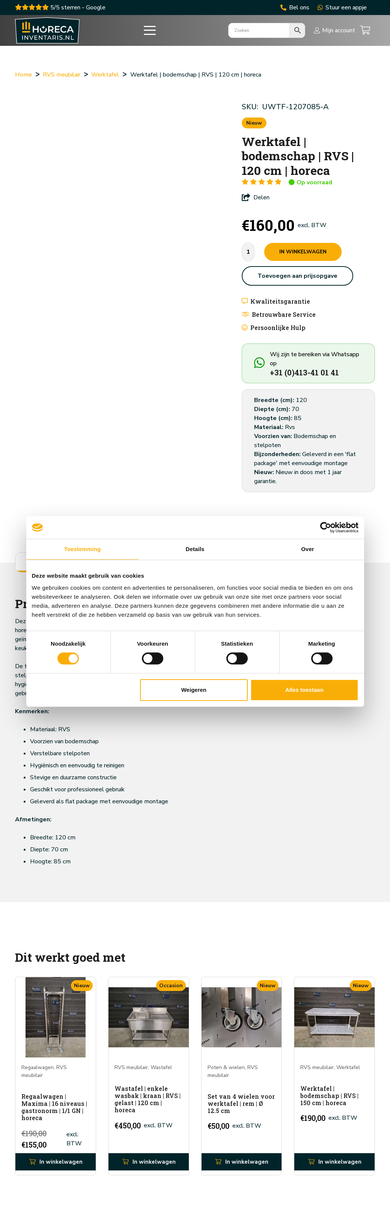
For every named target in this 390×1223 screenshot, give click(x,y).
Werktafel (105, 75)
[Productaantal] (248, 252)
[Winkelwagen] (365, 34)
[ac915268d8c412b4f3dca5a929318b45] (52, 34)
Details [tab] (195, 549)
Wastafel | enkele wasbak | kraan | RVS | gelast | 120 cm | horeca (147, 1099)
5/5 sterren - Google (60, 7)
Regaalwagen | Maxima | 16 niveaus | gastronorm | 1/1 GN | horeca (54, 1107)
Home (23, 75)
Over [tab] (307, 549)
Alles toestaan (304, 690)
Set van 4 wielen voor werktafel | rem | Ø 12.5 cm (241, 1103)
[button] (155, 34)
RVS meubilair (61, 75)
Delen (256, 197)
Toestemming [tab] (82, 549)
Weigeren (193, 690)
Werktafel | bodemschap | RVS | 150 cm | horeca (329, 1095)
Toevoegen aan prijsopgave (297, 276)
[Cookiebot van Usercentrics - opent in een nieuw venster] (325, 527)
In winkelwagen (303, 251)
